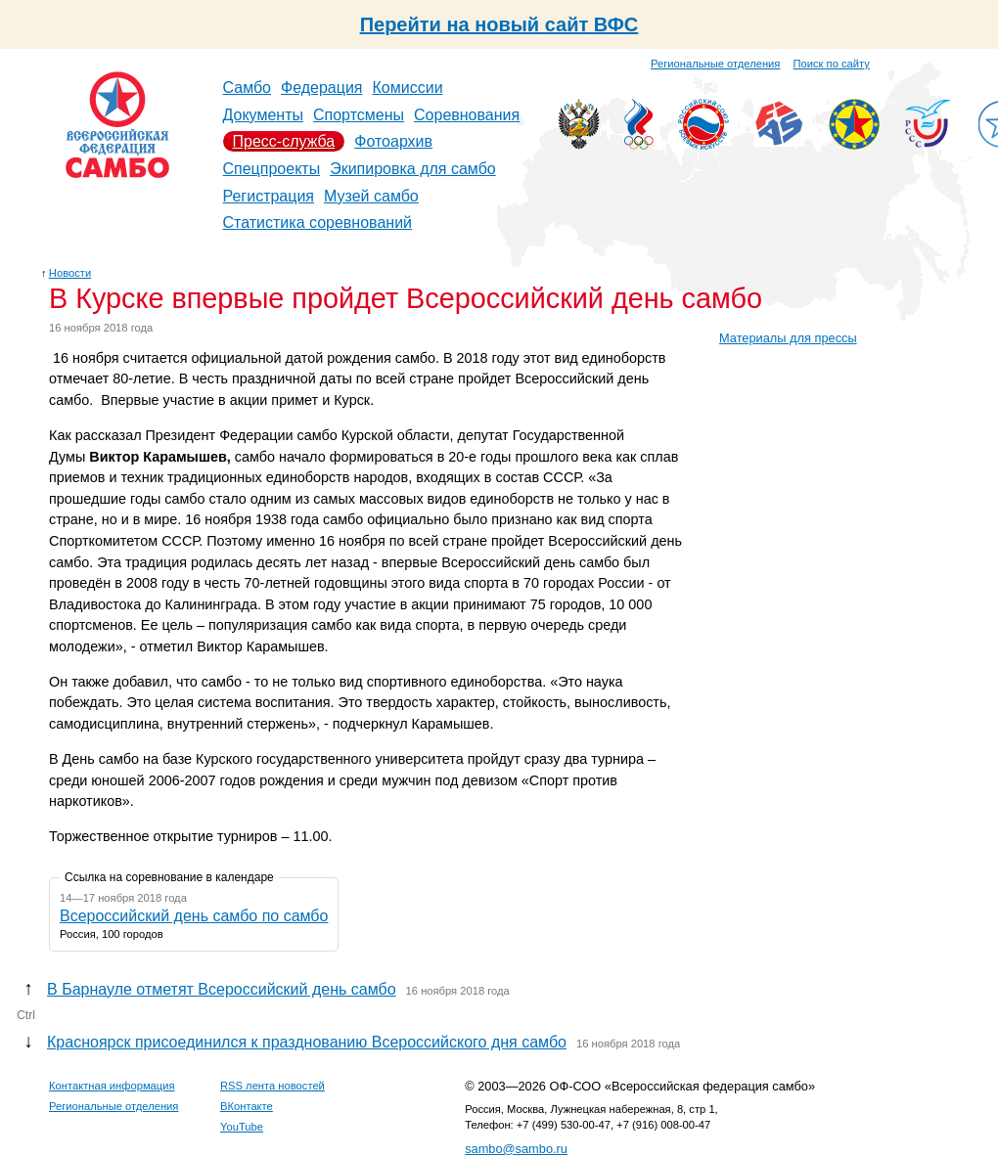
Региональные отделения (715, 63)
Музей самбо (371, 196)
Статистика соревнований (318, 222)
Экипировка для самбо (413, 168)
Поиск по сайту (832, 63)
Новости (70, 273)
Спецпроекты (272, 168)
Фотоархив (393, 141)
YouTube (241, 1127)
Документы (263, 115)
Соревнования (467, 115)
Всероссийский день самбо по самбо (194, 916)
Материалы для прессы (788, 338)
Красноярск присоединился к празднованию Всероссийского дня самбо (307, 1042)
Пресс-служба (284, 141)
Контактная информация (112, 1085)
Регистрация (269, 196)
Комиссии (408, 87)
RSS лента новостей (272, 1085)
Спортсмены (358, 115)
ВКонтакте (246, 1106)
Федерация (322, 87)
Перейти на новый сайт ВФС (499, 24)
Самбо (247, 87)
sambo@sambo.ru (516, 1148)
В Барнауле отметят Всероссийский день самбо (221, 989)
